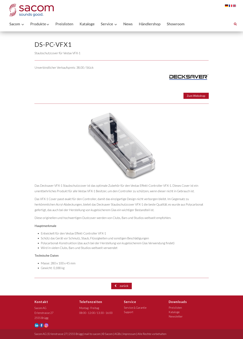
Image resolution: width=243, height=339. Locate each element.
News (128, 24)
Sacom (16, 24)
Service (109, 24)
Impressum (129, 334)
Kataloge (87, 24)
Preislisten (64, 24)
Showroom (176, 24)
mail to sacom (92, 334)
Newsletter (176, 316)
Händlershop (150, 24)
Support (128, 312)
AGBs (117, 334)
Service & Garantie (135, 307)
